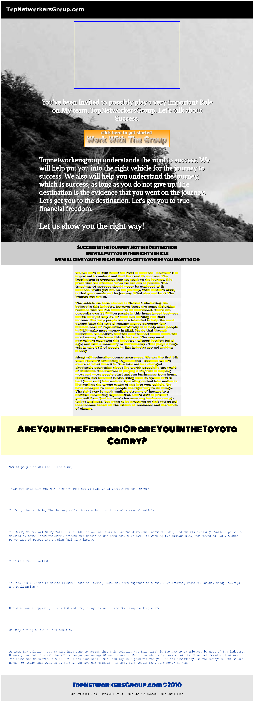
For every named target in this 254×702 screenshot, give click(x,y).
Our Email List (172, 694)
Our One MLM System (142, 694)
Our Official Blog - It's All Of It (96, 694)
